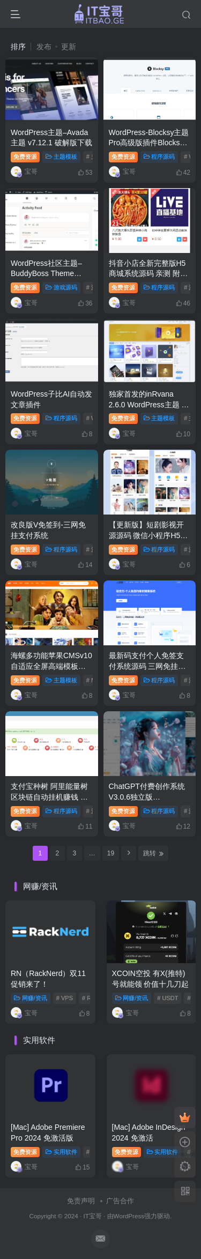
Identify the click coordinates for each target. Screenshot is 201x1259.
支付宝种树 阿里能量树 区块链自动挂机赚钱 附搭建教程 (49, 796)
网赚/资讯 (30, 998)
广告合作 (120, 1201)
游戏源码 (61, 287)
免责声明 (81, 1201)
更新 (68, 46)
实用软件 (61, 1152)
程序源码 (159, 156)
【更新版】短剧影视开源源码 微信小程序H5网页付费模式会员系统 (148, 535)
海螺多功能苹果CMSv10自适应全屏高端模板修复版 (51, 666)
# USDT (167, 998)
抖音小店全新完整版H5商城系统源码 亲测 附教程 (148, 273)
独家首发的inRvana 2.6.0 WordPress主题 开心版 (149, 404)
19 (110, 853)
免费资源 (25, 156)
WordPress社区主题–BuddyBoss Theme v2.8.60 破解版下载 (46, 273)
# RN (88, 998)
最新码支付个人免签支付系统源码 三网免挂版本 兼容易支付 (147, 666)
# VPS (64, 998)
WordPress (129, 1215)
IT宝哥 (92, 1215)
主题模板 (61, 156)
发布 (43, 46)
